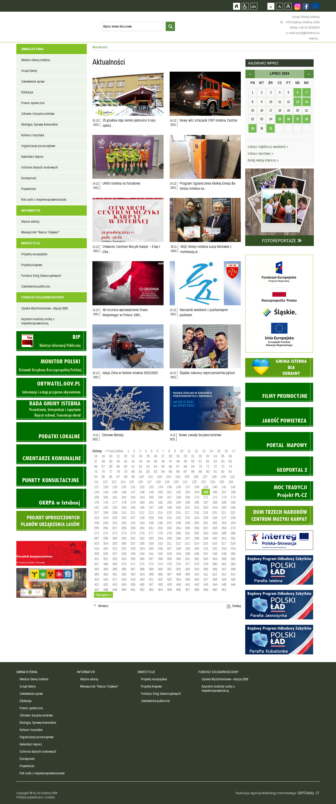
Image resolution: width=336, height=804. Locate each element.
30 (185, 456)
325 (151, 548)
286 (233, 533)
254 (233, 522)
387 (132, 569)
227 (132, 517)
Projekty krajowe (31, 265)
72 (215, 466)
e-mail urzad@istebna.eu (303, 32)
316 (214, 543)
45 (155, 461)
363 (205, 558)
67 (177, 466)
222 (232, 512)
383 (96, 569)
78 (118, 471)
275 (132, 533)
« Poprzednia (114, 450)
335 (96, 553)
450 (123, 589)
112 (105, 481)
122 (194, 481)
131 (132, 486)
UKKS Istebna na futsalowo (121, 183)
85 (170, 471)
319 (96, 548)
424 (178, 579)
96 (110, 476)
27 (162, 456)
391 (169, 569)
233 (187, 517)
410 (196, 574)
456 (178, 589)
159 (96, 497)
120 (176, 481)
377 (187, 563)
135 (169, 486)
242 (123, 522)
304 (105, 543)
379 (205, 563)
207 (96, 512)
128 (105, 486)
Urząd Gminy (29, 71)
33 (207, 456)
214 (160, 512)
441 (187, 584)
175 (96, 502)
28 (170, 456)
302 (233, 538)
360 (178, 558)
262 (160, 527)
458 (196, 589)
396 (214, 569)
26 (155, 456)
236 (214, 517)
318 (232, 543)
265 (187, 527)
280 (178, 533)
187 (205, 502)
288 (105, 538)
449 (114, 589)
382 (233, 563)
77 (110, 471)
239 (96, 522)
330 (196, 548)
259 (132, 527)
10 (181, 450)
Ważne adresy (30, 221)
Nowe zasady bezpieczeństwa (200, 434)
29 (177, 456)
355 (132, 558)
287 (96, 538)
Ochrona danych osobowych (39, 167)
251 (205, 522)
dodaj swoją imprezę (263, 160)
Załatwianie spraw (32, 81)
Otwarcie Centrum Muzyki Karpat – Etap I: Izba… (131, 249)
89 (200, 471)
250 (196, 522)
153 (187, 492)
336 (105, 553)
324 (142, 548)
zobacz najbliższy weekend (268, 146)
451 (132, 589)
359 (169, 558)
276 (142, 533)
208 (105, 512)
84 (162, 471)
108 (214, 476)
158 (233, 492)
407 (169, 574)
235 (205, 517)
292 (142, 538)
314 (196, 543)
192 (105, 507)
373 (151, 563)
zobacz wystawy (260, 153)
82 (148, 471)
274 (123, 533)
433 (114, 584)
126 (230, 481)
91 (215, 471)
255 (96, 527)
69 (192, 466)
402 (123, 574)
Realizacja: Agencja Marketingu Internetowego (266, 793)
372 (142, 563)
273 (114, 533)
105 (186, 476)
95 (103, 476)
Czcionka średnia (279, 6)
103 (168, 476)
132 (142, 486)
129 (114, 486)
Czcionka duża (288, 6)
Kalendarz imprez (32, 156)
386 (123, 569)
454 (160, 589)
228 (142, 517)
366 (233, 558)
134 (160, 486)
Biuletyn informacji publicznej (51, 341)
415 (96, 579)
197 (151, 507)
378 (196, 563)
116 (140, 481)
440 (178, 584)
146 (123, 492)
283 (205, 533)
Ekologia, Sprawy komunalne (39, 124)
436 (142, 584)
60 (125, 466)
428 (214, 579)
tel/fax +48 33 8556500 (305, 27)
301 (223, 538)
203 (205, 507)
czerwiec (250, 74)
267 (205, 527)
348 (214, 553)
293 (151, 538)
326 (160, 548)
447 (96, 589)
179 (132, 502)
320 (105, 548)
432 (105, 584)
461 (223, 589)
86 (177, 471)
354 (123, 558)
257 (114, 527)
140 (214, 486)
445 (223, 584)
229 (151, 517)
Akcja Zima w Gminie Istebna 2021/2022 (130, 372)
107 (205, 476)
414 (232, 574)
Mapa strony (254, 6)
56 (95, 466)
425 (187, 579)
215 (169, 512)
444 (214, 584)
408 (178, 574)
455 (169, 589)
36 (230, 456)
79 (125, 471)
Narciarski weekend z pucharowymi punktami (204, 312)
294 (160, 538)
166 (160, 497)
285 (223, 533)
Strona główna (236, 6)
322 (123, 548)
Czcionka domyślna (271, 6)
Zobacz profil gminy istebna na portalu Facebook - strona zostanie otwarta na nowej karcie (306, 6)
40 (118, 461)
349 (223, 553)
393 (187, 569)
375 (169, 563)
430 (233, 579)
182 (160, 502)
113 (114, 481)
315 (205, 543)
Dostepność (28, 178)
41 (125, 461)
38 (103, 461)
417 (114, 579)
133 (151, 486)
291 (132, 538)
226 (123, 517)
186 (196, 502)
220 (214, 512)
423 (169, 579)
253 (223, 522)
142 (233, 486)
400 (105, 574)
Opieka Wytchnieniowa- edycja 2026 (44, 308)
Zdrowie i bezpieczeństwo (38, 114)
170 (196, 497)
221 (223, 512)
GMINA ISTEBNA (32, 49)
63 (148, 466)
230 (160, 517)
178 (123, 502)
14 (211, 450)
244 (142, 522)
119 (167, 481)
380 (214, 563)
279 (169, 533)
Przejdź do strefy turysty (332, 83)
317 (223, 543)
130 (123, 486)
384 (105, 569)
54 (222, 461)
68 (185, 466)
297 (187, 538)
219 (205, 512)
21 (118, 456)
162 (123, 497)
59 (118, 466)
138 (196, 486)
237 (223, 517)
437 (151, 584)
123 (203, 481)
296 (178, 538)
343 (169, 553)
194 (123, 507)
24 (140, 456)
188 (214, 502)
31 (192, 456)
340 (142, 553)
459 (205, 589)
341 (151, 553)
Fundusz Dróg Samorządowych (41, 276)
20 (110, 456)
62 (140, 466)
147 (132, 492)
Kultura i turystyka (32, 135)
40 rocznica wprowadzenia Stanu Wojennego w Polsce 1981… (125, 312)
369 (114, 563)
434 (123, 584)
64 (155, 466)
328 (178, 548)
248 (178, 522)
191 (96, 507)
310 (160, 543)
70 (200, 466)
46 (162, 461)
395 (205, 569)
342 (160, 553)
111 (96, 481)
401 (114, 574)
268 (214, 527)
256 (105, 527)
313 (187, 543)
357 (151, 558)
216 (178, 512)
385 (114, 569)
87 (185, 471)
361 (187, 558)
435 (132, 584)
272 (105, 533)
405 (151, 574)
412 (214, 574)
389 (151, 569)
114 (122, 481)
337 (114, 553)
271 (96, 533)
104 (177, 476)
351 (96, 558)
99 (133, 476)
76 (103, 471)
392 (178, 569)
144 (105, 492)
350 (233, 553)
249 (187, 522)
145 (114, 492)
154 (196, 492)
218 (196, 512)
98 (125, 476)
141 (223, 486)
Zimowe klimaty (113, 434)
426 (196, 579)
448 (105, 589)
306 (123, 543)
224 (105, 517)
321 (114, 548)
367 (96, 563)
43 (140, 461)
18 (95, 456)
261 (151, 527)
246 (160, 522)
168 (178, 497)
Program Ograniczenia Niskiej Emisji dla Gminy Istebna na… (207, 186)
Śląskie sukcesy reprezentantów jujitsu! (207, 372)
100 (141, 476)
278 (160, 533)
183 (169, 502)
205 (223, 507)
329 (187, 548)
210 (123, 512)
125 (221, 481)
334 (233, 548)
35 (222, 456)
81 (140, 471)
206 (233, 507)
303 (96, 543)
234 (196, 517)
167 (169, 497)
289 (114, 538)
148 (142, 492)
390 (160, 569)
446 (233, 584)
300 (214, 538)
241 (114, 522)
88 (192, 471)
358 (160, 558)
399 (96, 574)
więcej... (314, 38)
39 (110, 461)
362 (196, 558)
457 (187, 589)
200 (178, 507)
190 (233, 502)
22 (125, 456)
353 (114, 558)
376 (178, 563)
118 (158, 481)
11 (188, 450)
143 (96, 492)
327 (169, 548)
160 (105, 497)
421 (151, 579)
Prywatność (28, 189)
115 (131, 481)
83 (155, 471)
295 (169, 538)
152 (178, 492)
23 (133, 456)
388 (142, 569)
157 (223, 492)
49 (185, 461)
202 (196, 507)
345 (187, 553)
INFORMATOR (30, 210)
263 (169, 527)
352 (105, 558)
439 (169, 584)
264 (178, 527)
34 (215, 456)
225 (114, 517)
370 (123, 563)
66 (170, 466)
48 (177, 461)
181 (151, 502)
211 (132, 512)
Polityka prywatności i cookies (35, 797)
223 (96, 517)
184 (178, 502)
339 (132, 553)
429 (223, 579)
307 (132, 543)
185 (187, 502)
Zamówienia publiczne (35, 286)
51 (200, 461)
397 (223, 569)
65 (162, 466)
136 (178, 486)
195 (132, 507)
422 (160, 579)
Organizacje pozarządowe (38, 146)
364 (214, 558)
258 (123, 527)
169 (187, 497)
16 (226, 450)
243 (132, 522)
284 (214, 533)
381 (223, 563)
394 (196, 569)
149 (151, 492)
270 (233, 527)
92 (222, 471)
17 (233, 450)
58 (110, 466)
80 (133, 471)
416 (105, 579)
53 (215, 461)
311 (169, 543)
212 (141, 512)
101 (150, 476)
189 (223, 502)
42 (133, 461)
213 (150, 512)
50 (192, 461)
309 (151, 543)
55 (230, 461)
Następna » (103, 594)
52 (207, 461)
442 (196, 584)
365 (223, 558)
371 (132, 563)
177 (114, 502)
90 (207, 471)
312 (178, 543)
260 (142, 527)
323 (132, 548)
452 (142, 589)
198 (160, 507)
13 (203, 450)
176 (105, 502)
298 (196, 538)
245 (151, 522)
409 (187, 574)
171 (205, 497)
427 (205, 579)
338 (123, 553)
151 (169, 492)
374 (160, 563)
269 (223, 527)
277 (151, 533)
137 (187, 486)
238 (233, 517)
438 (160, 584)
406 (160, 574)
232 (178, 517)
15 (218, 450)
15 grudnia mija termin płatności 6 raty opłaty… (129, 123)
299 (205, 538)
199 (169, 507)
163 (132, 497)
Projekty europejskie (34, 254)
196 (142, 507)
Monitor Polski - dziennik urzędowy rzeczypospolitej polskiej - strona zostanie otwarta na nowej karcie (51, 366)
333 (223, 548)
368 (105, 563)
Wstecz (103, 606)
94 (95, 476)
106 (195, 476)
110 (232, 476)
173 (223, 497)
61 (133, 466)
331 (205, 548)
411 (205, 574)
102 (159, 476)
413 (223, 574)
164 (142, 497)
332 (214, 548)
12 (196, 450)
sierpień (309, 74)
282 (196, 533)
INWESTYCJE (30, 243)
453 (151, 589)
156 (214, 492)
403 (132, 574)
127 (96, 486)
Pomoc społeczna (32, 103)
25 (148, 456)
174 (233, 497)
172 (214, 497)
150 (160, 492)
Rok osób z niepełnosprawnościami (43, 199)
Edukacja (27, 92)
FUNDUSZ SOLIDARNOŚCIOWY (42, 297)
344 (178, 553)
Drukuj (236, 606)
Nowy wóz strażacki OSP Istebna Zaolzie (208, 120)
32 (200, 456)
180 (142, 502)
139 (205, 486)
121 (185, 481)
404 (142, 574)
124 (212, 481)
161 (114, 497)
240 (105, 522)
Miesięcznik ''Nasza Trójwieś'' (40, 232)
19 (103, 456)
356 (142, 558)
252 (214, 522)
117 (149, 481)
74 (230, 466)
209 (114, 512)
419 (132, 579)
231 (169, 517)
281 (187, 533)
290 (123, 538)
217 (187, 512)
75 (95, 471)
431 (96, 584)
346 (196, 553)
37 (95, 461)
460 (214, 589)
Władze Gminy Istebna (35, 60)
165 (151, 497)
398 (233, 569)
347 (205, 553)
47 (170, 461)
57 (103, 466)
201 (187, 507)
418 (123, 579)
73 (222, 466)
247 (169, 522)
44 (148, 461)
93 (230, 471)
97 (118, 476)
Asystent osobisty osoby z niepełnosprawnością (38, 321)
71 (207, 466)
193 (114, 507)
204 (214, 507)
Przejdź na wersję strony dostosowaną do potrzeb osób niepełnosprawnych (245, 6)
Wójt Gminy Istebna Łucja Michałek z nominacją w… (206, 249)
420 (142, 579)
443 (205, 584)
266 (196, 527)
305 (114, 543)
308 (142, 543)
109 (223, 476)
